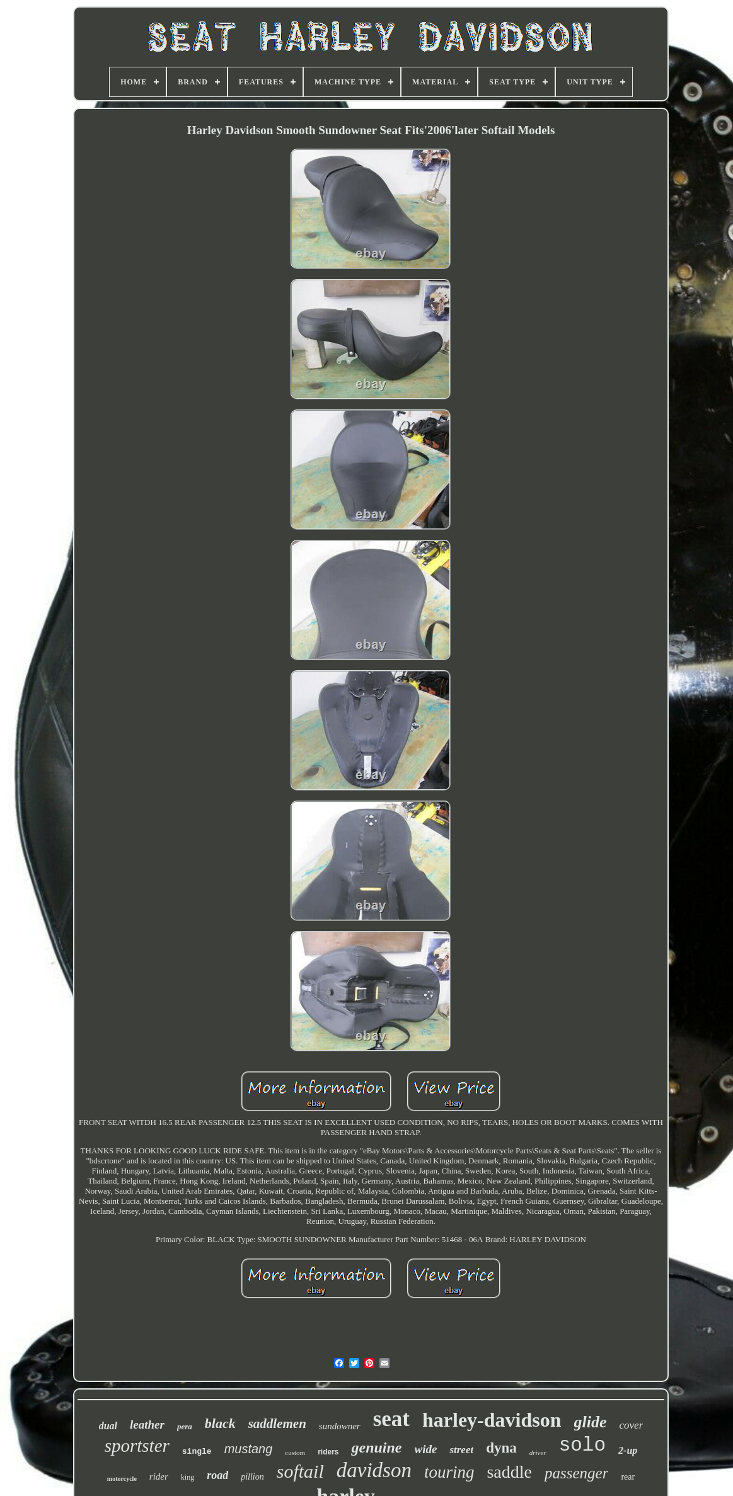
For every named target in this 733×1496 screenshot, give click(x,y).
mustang (248, 1449)
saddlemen (277, 1423)
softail (300, 1471)
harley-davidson (491, 1419)
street (461, 1450)
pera (184, 1426)
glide (590, 1422)
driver (537, 1452)
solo (582, 1445)
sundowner (340, 1426)
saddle (509, 1472)
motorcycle (122, 1478)
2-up (627, 1450)
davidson (374, 1470)
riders (328, 1451)
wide (426, 1449)
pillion (252, 1477)
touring (449, 1472)
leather (147, 1424)
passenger (576, 1473)
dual (108, 1425)
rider (158, 1476)
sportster (137, 1446)
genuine (376, 1447)
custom (295, 1452)
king (187, 1477)
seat (391, 1419)
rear (628, 1477)
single (197, 1451)
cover (632, 1425)
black (220, 1423)
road (217, 1475)
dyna (501, 1448)
